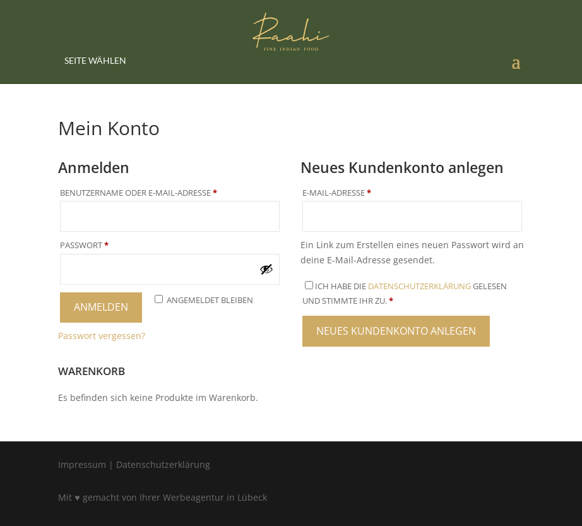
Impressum (82, 464)
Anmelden (101, 307)
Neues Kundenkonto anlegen (396, 331)
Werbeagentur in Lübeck (215, 497)
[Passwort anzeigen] (266, 269)
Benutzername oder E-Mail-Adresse (167, 192)
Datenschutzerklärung (419, 286)
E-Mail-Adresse (365, 192)
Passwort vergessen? (101, 336)
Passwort (113, 245)
